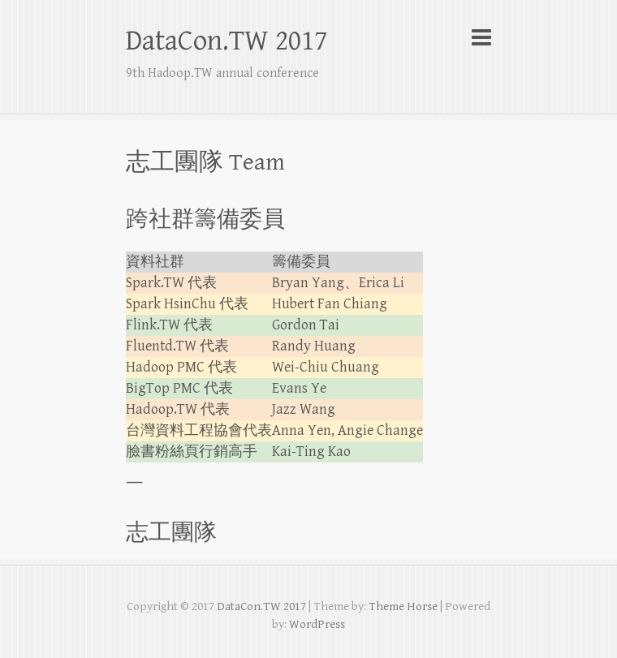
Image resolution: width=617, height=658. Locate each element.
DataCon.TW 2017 (226, 41)
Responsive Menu (481, 36)
